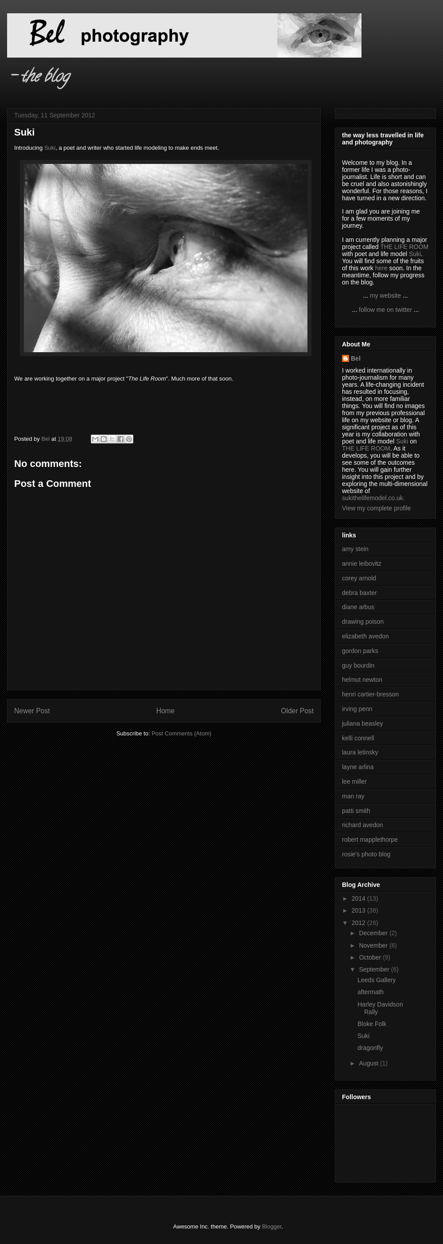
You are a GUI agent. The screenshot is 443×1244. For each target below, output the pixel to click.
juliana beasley (362, 723)
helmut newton (362, 679)
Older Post (297, 711)
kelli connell (358, 738)
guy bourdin (358, 665)
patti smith (356, 810)
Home (165, 711)
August (369, 1063)
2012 (359, 922)
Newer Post (32, 711)
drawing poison (363, 621)
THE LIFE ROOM (404, 246)
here (381, 268)
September (375, 969)
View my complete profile (376, 508)
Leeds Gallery (377, 980)
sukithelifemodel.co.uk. (373, 497)
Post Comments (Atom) (181, 733)
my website (385, 295)
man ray (353, 796)
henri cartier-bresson (370, 694)
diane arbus (358, 606)
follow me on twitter (385, 309)
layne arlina (358, 766)
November (374, 945)
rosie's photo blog (366, 854)
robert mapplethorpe (370, 839)
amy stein (355, 548)
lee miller (354, 781)
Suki (49, 147)
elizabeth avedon (365, 636)
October (371, 957)
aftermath (371, 991)
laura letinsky (360, 752)
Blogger (271, 1226)
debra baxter (359, 592)
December (374, 933)
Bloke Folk (372, 1023)
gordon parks (360, 650)
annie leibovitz (361, 563)
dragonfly (370, 1047)
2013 (359, 910)
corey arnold (359, 578)
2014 (359, 898)
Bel (356, 358)
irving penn (357, 708)
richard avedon (362, 824)
